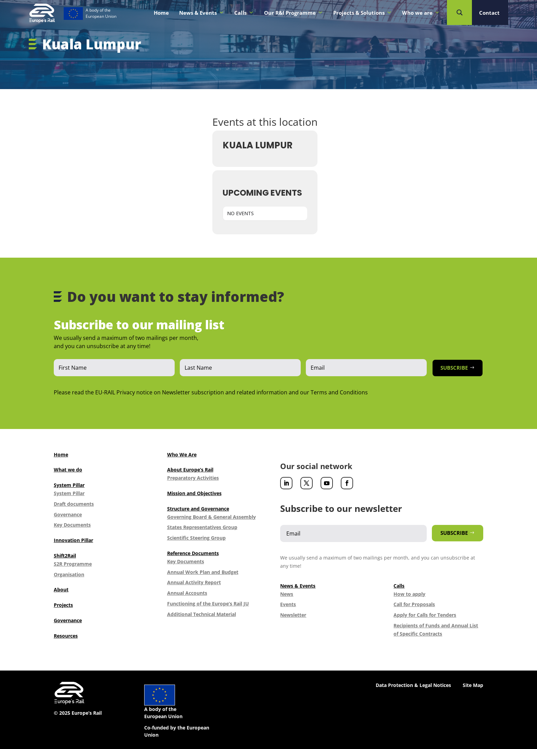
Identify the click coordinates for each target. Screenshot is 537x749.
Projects (63, 605)
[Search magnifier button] (459, 12)
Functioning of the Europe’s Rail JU (208, 603)
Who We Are (182, 454)
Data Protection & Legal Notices (413, 685)
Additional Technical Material (201, 614)
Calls (244, 13)
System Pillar (69, 485)
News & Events (201, 13)
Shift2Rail (65, 555)
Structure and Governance (198, 508)
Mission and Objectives (194, 493)
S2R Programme (73, 564)
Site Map (473, 685)
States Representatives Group (202, 527)
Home (161, 12)
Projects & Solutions (362, 13)
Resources (66, 636)
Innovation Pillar (73, 540)
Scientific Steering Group (196, 538)
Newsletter (293, 615)
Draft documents (74, 504)
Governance (68, 514)
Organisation (69, 574)
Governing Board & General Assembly (211, 517)
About (61, 589)
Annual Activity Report (194, 582)
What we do (68, 469)
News (286, 594)
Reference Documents (193, 553)
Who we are (421, 13)
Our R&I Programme (293, 13)
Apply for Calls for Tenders (425, 615)
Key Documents (72, 524)
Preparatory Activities (193, 478)
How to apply (409, 594)
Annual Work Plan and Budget (202, 572)
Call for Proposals (414, 604)
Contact (489, 12)
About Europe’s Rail (190, 469)
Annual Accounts (187, 593)
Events (288, 604)
